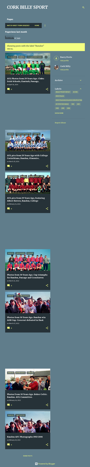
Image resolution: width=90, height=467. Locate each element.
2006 (68, 108)
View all (10, 49)
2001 (78, 104)
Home (37, 25)
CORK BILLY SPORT (27, 7)
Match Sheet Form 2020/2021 (18, 25)
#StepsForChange (62, 104)
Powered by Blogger (45, 464)
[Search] (83, 7)
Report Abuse (60, 123)
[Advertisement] (27, 111)
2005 (62, 108)
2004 (57, 108)
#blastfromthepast (63, 92)
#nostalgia (60, 96)
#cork (75, 92)
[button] (47, 89)
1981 (72, 104)
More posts (27, 456)
